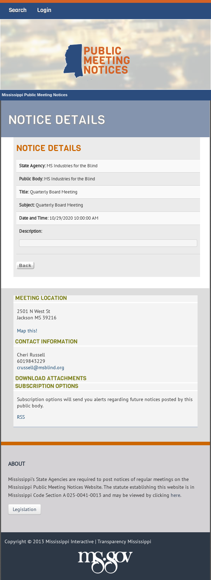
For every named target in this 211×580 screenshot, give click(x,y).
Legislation (24, 509)
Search (18, 10)
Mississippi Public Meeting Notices (35, 95)
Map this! (27, 330)
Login (44, 10)
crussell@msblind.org (40, 367)
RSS (21, 417)
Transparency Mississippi (124, 541)
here (175, 495)
